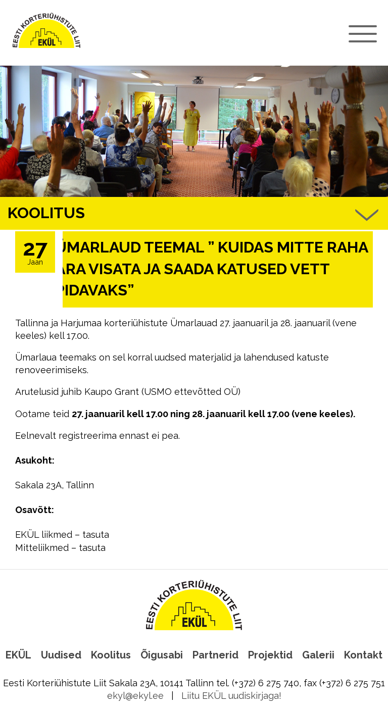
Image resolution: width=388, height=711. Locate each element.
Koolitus (111, 655)
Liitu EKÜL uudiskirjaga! (231, 695)
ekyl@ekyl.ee (135, 695)
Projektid (270, 655)
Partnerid (215, 655)
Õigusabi (161, 655)
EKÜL (18, 655)
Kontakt (363, 655)
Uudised (61, 655)
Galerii (318, 655)
